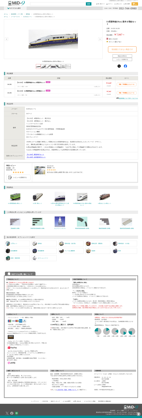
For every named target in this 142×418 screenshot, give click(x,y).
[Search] (58, 3)
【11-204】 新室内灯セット (35, 154)
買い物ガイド (100, 4)
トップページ (35, 401)
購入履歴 (126, 4)
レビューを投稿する (20, 177)
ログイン (109, 4)
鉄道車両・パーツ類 (17, 14)
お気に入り (118, 4)
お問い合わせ (77, 401)
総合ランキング (55, 401)
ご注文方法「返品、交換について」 (67, 389)
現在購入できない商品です (122, 49)
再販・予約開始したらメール (126, 84)
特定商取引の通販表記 (104, 401)
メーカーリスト (15, 16)
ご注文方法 (45, 401)
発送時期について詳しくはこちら (128, 98)
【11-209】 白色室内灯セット (36, 157)
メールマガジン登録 (89, 401)
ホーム (6, 14)
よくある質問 (66, 401)
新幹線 (28, 14)
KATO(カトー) (27, 16)
